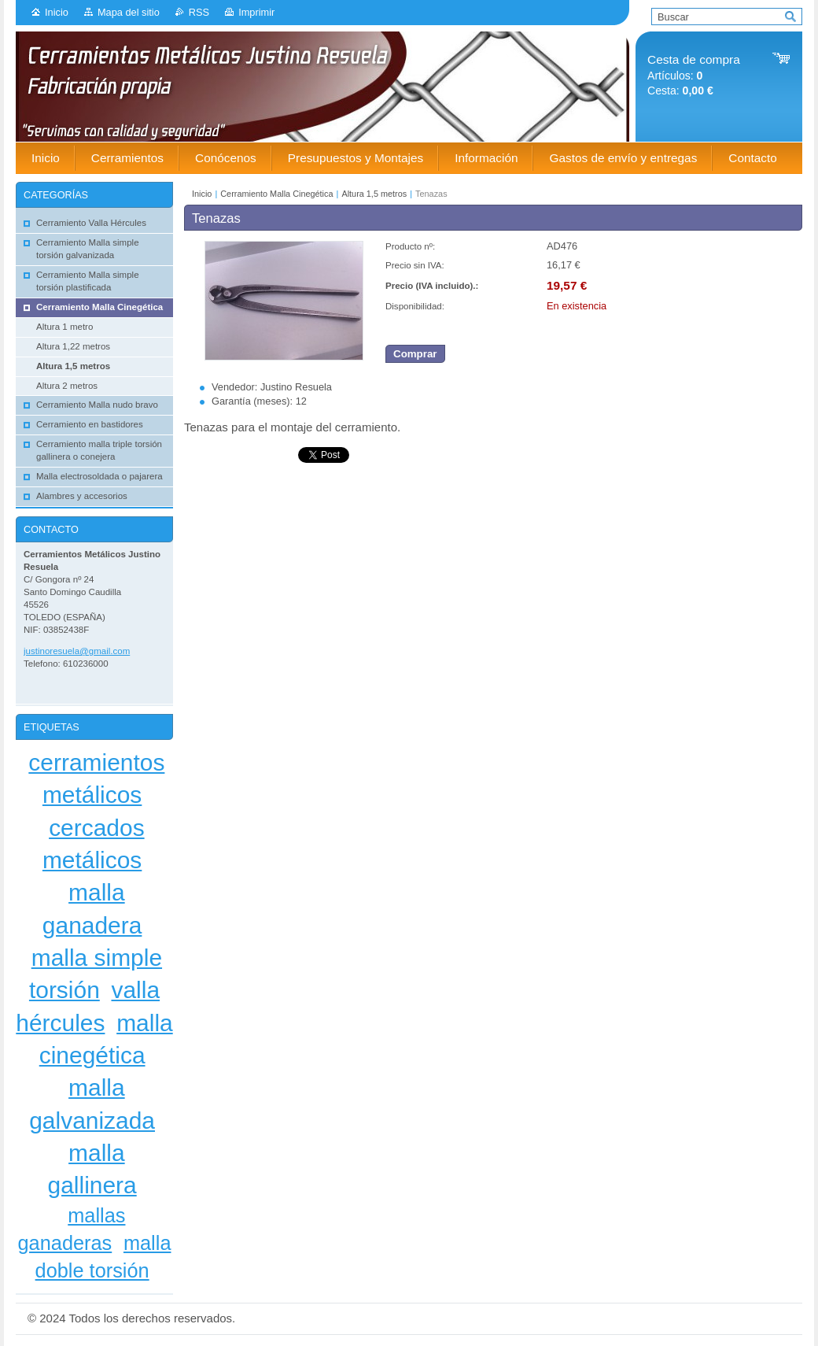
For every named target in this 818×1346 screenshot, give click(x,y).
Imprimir (256, 12)
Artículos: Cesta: (693, 75)
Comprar (415, 354)
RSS (199, 12)
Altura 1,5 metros (374, 193)
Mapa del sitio (129, 12)
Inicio (56, 12)
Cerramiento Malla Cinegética (276, 193)
